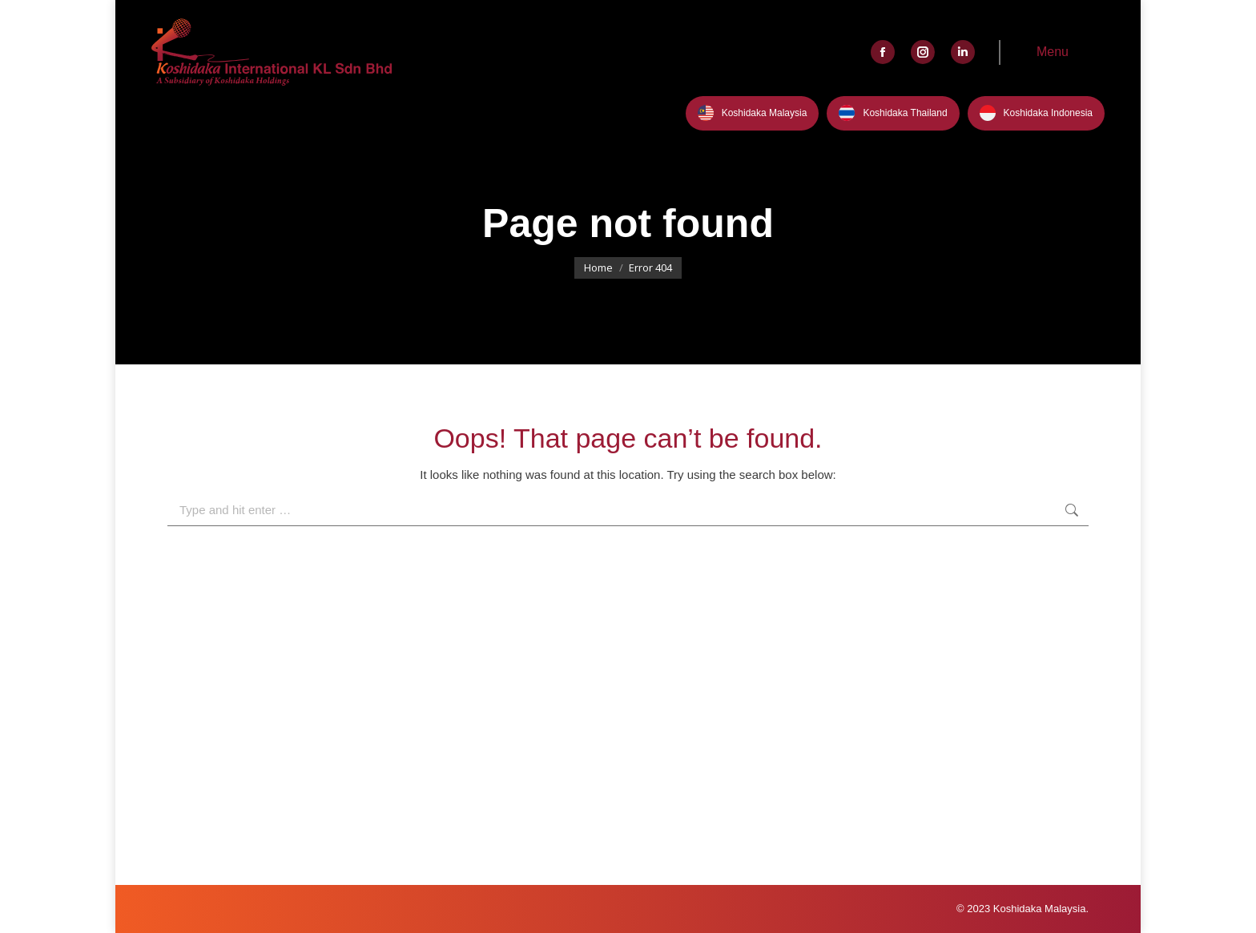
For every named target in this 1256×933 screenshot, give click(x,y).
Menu (1053, 51)
